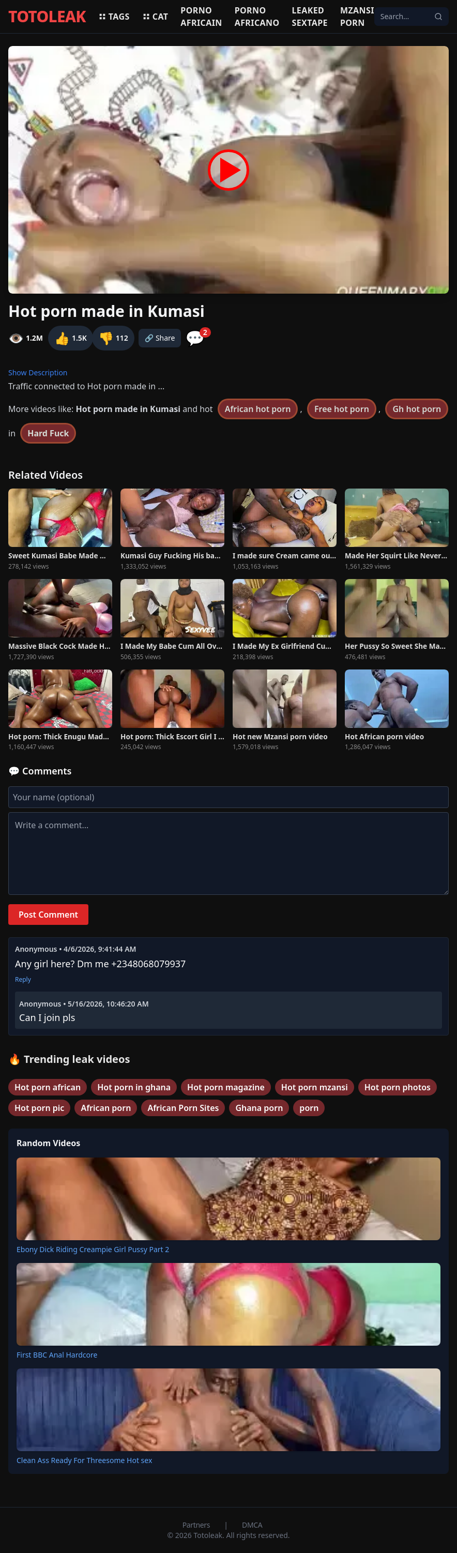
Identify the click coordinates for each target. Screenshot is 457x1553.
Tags (114, 16)
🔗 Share (160, 338)
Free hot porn (341, 409)
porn (308, 1108)
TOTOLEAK (47, 16)
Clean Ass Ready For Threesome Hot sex (84, 1460)
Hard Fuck (48, 433)
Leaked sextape (310, 16)
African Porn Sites (183, 1108)
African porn (106, 1108)
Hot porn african (47, 1087)
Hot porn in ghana (134, 1087)
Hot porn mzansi (314, 1087)
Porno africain (201, 16)
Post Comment (48, 914)
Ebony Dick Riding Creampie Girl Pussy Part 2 (93, 1249)
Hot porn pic (39, 1108)
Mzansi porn (357, 16)
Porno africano (257, 16)
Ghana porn (259, 1108)
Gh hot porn (416, 409)
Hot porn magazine (226, 1087)
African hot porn (258, 409)
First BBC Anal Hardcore (57, 1355)
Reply (23, 980)
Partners (197, 1525)
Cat (155, 16)
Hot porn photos (397, 1087)
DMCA (252, 1525)
